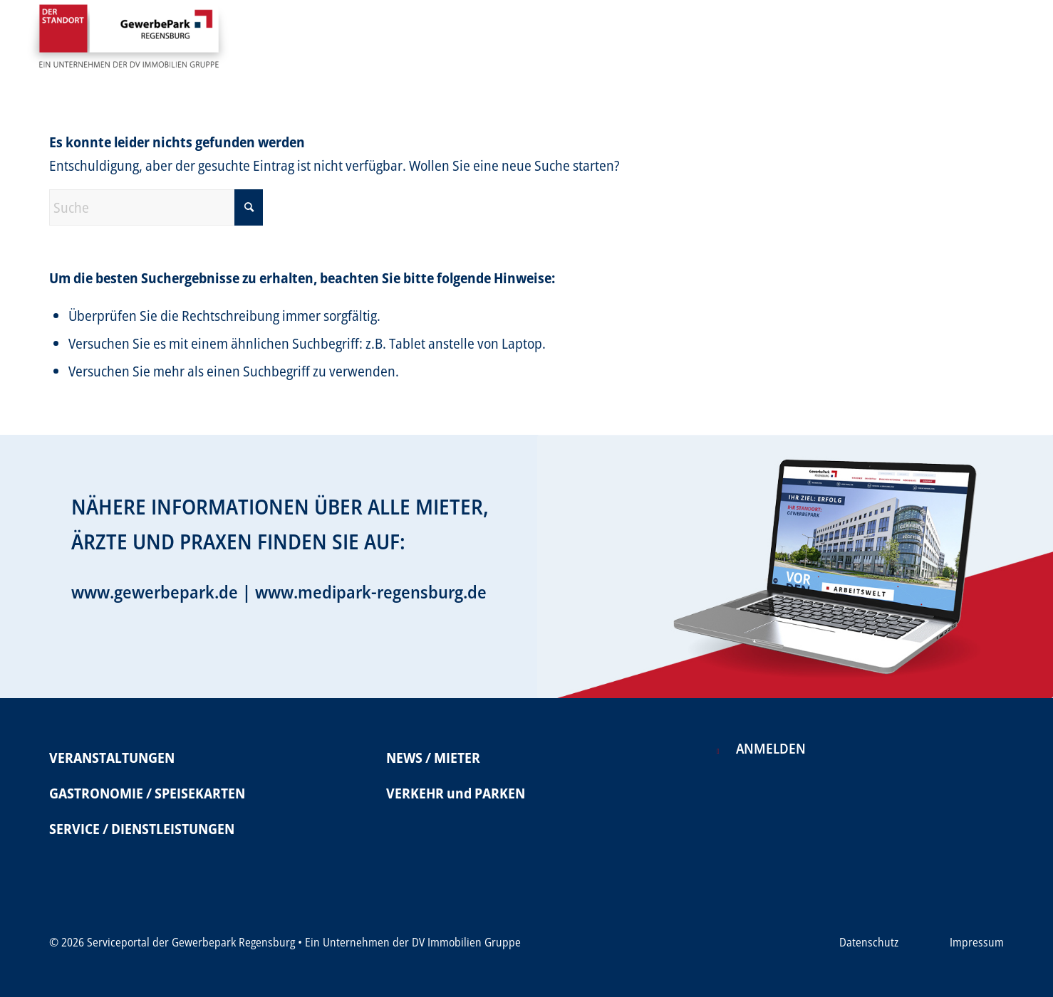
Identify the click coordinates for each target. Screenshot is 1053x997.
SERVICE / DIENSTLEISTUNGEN (141, 828)
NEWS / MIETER (433, 757)
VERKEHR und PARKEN (455, 793)
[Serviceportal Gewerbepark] (128, 42)
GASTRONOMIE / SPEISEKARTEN (147, 793)
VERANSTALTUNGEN (112, 757)
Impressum (977, 942)
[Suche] (156, 207)
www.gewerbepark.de (154, 591)
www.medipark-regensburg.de (371, 591)
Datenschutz (868, 942)
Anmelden (771, 748)
